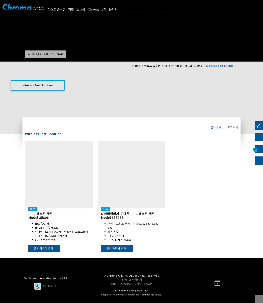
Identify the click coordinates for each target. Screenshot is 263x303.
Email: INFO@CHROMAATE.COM (131, 284)
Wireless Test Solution (220, 66)
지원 (74, 9)
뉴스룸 (84, 9)
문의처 (116, 9)
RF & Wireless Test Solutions (183, 66)
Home (136, 66)
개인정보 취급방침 (131, 280)
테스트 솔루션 (59, 9)
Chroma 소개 (100, 9)
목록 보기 (232, 127)
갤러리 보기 (217, 127)
